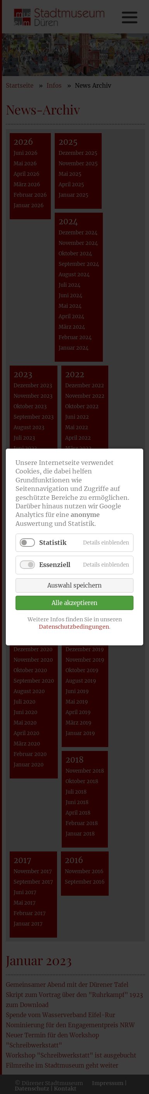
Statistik (52, 542)
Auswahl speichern (74, 585)
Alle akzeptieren (74, 603)
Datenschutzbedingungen (74, 626)
